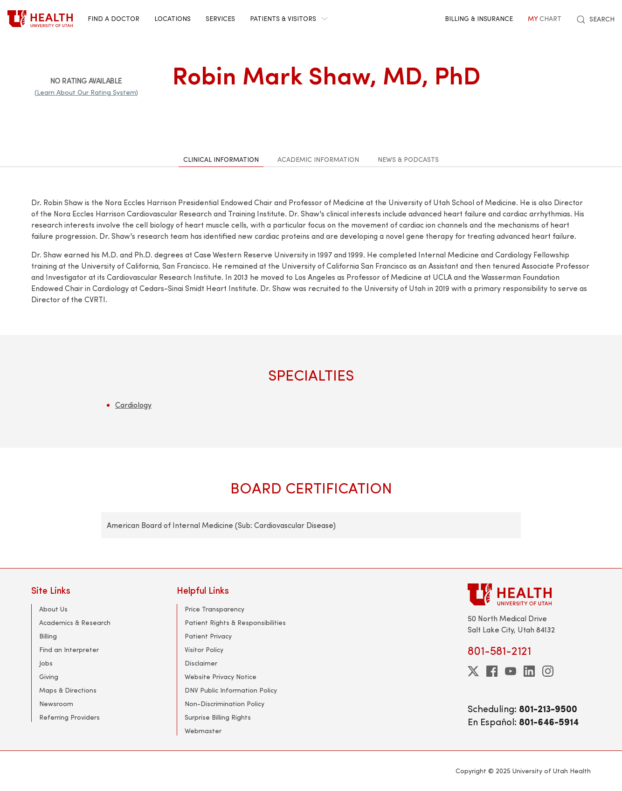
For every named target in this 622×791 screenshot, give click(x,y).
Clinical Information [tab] (221, 159)
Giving (48, 676)
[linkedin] (529, 671)
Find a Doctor (113, 18)
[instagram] (547, 671)
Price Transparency (214, 608)
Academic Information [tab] (318, 159)
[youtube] (510, 671)
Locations (172, 18)
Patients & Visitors (288, 18)
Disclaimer (201, 663)
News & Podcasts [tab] (408, 159)
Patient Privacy (208, 635)
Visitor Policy (204, 649)
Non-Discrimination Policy (224, 703)
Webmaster (203, 730)
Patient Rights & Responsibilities (235, 622)
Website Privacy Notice (220, 676)
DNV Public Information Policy (231, 690)
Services (220, 18)
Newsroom (56, 703)
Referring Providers (69, 717)
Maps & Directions (68, 690)
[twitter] (473, 671)
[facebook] (492, 671)
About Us (53, 608)
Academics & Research (75, 622)
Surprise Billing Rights (218, 717)
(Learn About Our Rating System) (86, 92)
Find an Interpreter (69, 649)
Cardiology (133, 404)
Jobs (46, 663)
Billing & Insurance (479, 18)
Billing (48, 635)
